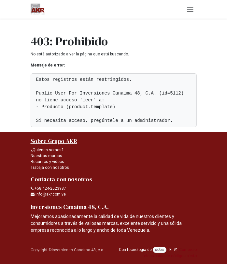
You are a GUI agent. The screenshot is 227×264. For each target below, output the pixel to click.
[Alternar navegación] (190, 9)
